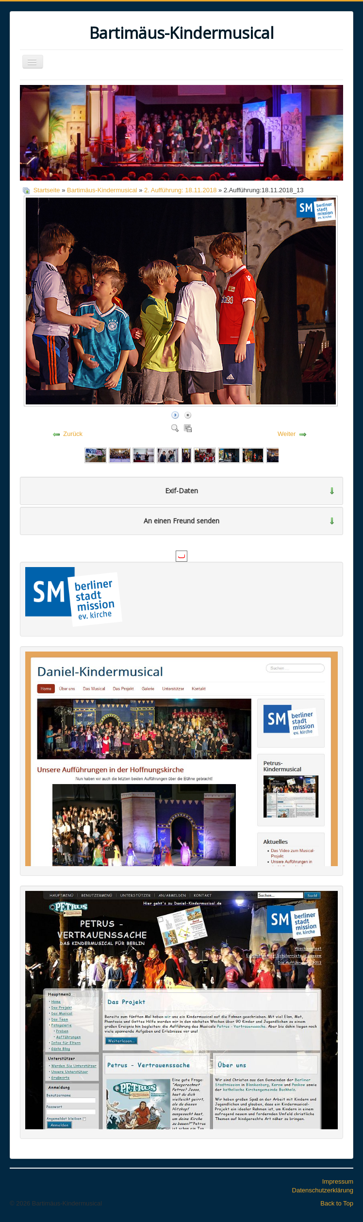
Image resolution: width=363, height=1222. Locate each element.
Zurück (72, 433)
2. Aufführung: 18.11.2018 (180, 190)
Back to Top (336, 1203)
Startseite (46, 190)
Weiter (287, 433)
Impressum (337, 1181)
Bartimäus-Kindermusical (102, 190)
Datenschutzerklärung (322, 1190)
